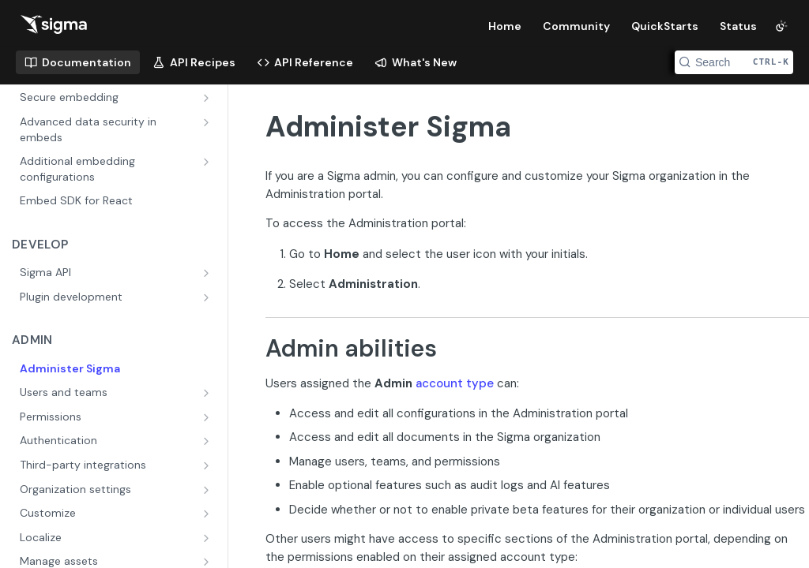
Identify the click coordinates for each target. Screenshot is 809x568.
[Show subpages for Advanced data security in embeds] (207, 122)
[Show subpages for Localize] (207, 538)
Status (738, 26)
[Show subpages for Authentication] (207, 441)
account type (455, 383)
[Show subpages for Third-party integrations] (207, 465)
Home (504, 26)
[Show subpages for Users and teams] (207, 393)
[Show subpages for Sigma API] (207, 273)
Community (576, 26)
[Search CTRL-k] (734, 62)
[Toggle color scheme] (781, 26)
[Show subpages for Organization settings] (207, 490)
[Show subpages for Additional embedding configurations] (207, 161)
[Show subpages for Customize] (207, 513)
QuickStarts (664, 26)
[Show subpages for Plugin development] (207, 297)
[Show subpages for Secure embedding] (207, 98)
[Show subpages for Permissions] (207, 417)
